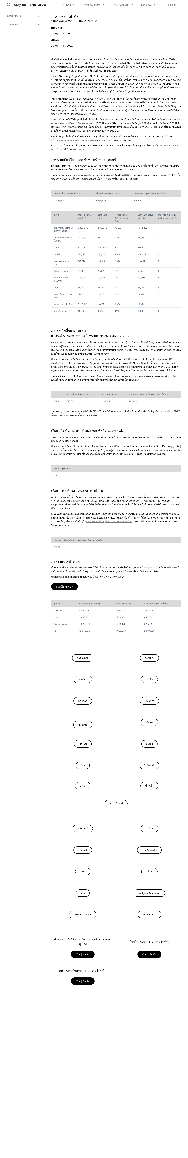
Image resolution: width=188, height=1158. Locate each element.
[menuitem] (23, 16)
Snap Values (38, 4)
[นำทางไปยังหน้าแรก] (20, 5)
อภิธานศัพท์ (123, 102)
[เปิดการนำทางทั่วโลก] (9, 5)
